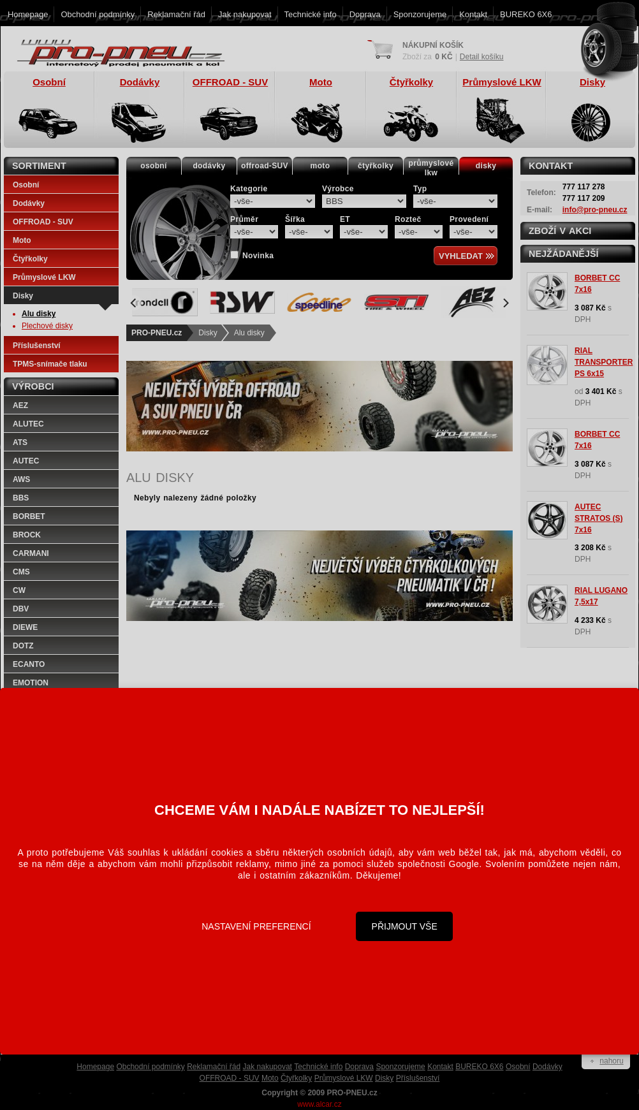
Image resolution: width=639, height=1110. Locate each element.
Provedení (469, 219)
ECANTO (29, 664)
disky (486, 165)
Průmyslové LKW (44, 277)
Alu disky (249, 332)
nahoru (611, 1060)
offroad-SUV (264, 165)
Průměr (244, 219)
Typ (420, 188)
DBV (21, 608)
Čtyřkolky (30, 258)
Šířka (295, 219)
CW (19, 590)
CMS (21, 571)
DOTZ (23, 645)
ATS (20, 442)
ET (345, 219)
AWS (21, 479)
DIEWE (25, 627)
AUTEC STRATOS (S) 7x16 (599, 518)
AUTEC (26, 460)
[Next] (505, 302)
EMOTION (30, 682)
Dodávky (29, 203)
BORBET (29, 516)
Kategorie (249, 188)
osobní (153, 165)
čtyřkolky (375, 165)
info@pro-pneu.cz (595, 209)
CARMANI (31, 553)
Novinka (258, 255)
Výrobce (338, 188)
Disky (207, 332)
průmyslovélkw (431, 168)
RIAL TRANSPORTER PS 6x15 (604, 362)
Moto (22, 240)
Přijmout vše (404, 926)
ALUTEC (28, 424)
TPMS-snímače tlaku (50, 364)
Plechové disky (47, 325)
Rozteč (408, 219)
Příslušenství (37, 345)
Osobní (26, 184)
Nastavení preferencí (256, 926)
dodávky (209, 165)
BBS (21, 497)
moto (320, 165)
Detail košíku (482, 56)
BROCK (27, 534)
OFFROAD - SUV (43, 221)
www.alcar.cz (319, 1104)
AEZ (20, 405)
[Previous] (134, 302)
